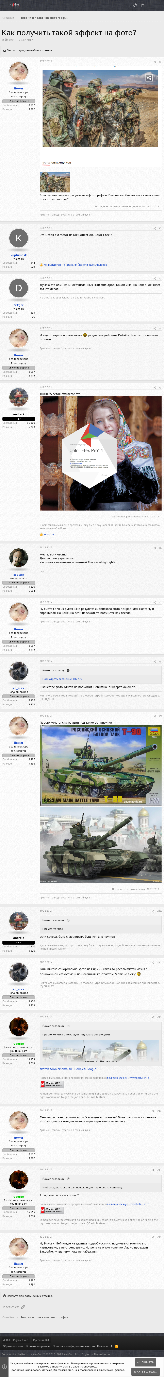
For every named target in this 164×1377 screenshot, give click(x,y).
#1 (160, 61)
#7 (160, 602)
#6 (160, 547)
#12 (159, 1017)
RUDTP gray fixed (15, 1340)
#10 (159, 911)
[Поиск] (158, 5)
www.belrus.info (139, 1077)
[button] (4, 5)
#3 (160, 278)
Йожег (9, 40)
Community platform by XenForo (41, 1354)
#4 (160, 328)
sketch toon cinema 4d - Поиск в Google (68, 1069)
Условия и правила (38, 1346)
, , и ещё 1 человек (75, 264)
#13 (159, 1110)
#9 (160, 716)
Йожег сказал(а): (54, 670)
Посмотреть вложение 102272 (62, 679)
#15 (159, 1237)
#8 (160, 661)
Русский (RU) (41, 1340)
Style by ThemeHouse (96, 1354)
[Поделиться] (154, 62)
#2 (160, 228)
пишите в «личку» (117, 1077)
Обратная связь (13, 1346)
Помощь (102, 1346)
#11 (159, 962)
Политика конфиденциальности (74, 1346)
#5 (160, 387)
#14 (159, 1169)
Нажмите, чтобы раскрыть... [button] (101, 1061)
